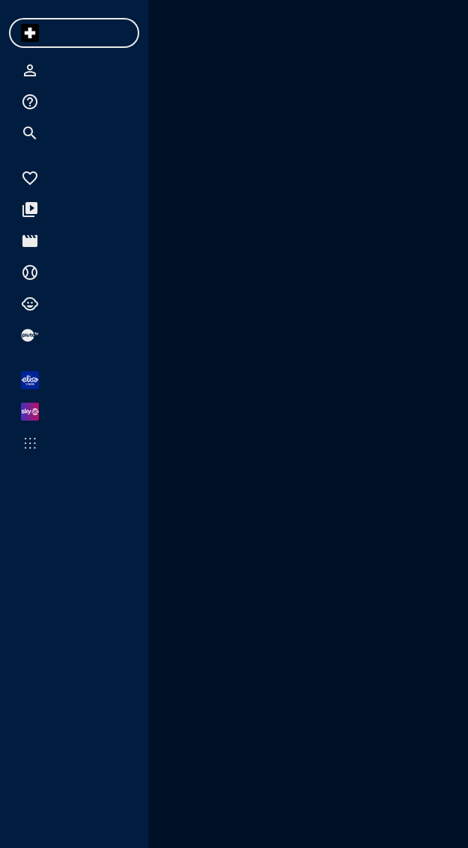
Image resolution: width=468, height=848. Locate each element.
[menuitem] (30, 33)
